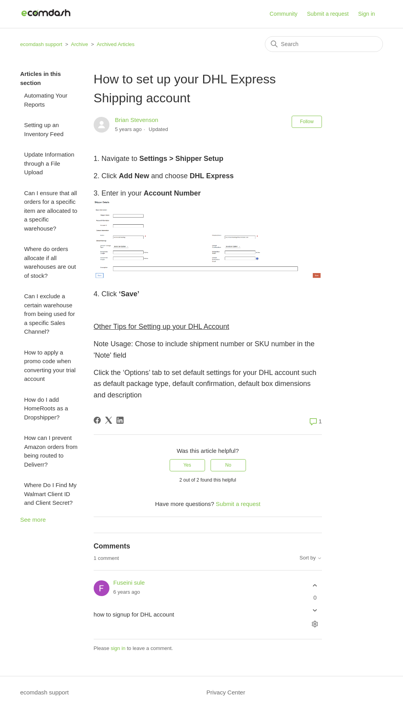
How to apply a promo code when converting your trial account (50, 365)
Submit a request (328, 14)
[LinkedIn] (120, 420)
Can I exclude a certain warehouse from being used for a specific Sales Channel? (49, 314)
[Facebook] (97, 420)
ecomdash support (41, 44)
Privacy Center (226, 692)
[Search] (324, 44)
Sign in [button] (366, 14)
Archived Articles (116, 44)
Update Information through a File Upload (49, 163)
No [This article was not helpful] (228, 465)
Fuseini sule (129, 582)
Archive (79, 44)
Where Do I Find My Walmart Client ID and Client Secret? (50, 494)
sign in (118, 648)
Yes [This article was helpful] (187, 465)
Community (284, 14)
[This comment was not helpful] (315, 610)
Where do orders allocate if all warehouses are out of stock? (50, 262)
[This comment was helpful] (315, 585)
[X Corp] (108, 420)
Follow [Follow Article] (307, 121)
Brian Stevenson (136, 119)
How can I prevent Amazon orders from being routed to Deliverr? (51, 451)
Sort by (310, 558)
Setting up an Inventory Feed (43, 129)
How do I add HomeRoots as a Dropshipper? (46, 408)
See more (33, 519)
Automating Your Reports (45, 100)
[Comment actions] (315, 624)
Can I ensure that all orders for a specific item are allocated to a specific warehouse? (50, 211)
